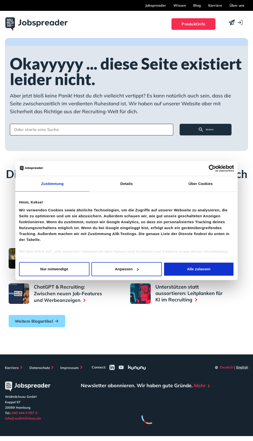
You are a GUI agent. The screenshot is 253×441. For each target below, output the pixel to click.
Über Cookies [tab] (201, 184)
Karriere (215, 5)
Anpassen (127, 269)
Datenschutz (41, 372)
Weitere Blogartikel (38, 325)
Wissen (179, 5)
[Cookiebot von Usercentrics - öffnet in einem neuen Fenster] (212, 168)
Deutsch (226, 372)
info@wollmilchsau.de (23, 423)
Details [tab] (126, 184)
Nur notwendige (54, 269)
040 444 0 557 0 (24, 417)
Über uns (237, 5)
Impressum (72, 372)
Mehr (200, 390)
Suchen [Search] (207, 130)
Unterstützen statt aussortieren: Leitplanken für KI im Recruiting (189, 292)
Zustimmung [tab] (52, 184)
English (242, 372)
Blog (197, 5)
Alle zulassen (199, 269)
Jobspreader (155, 5)
